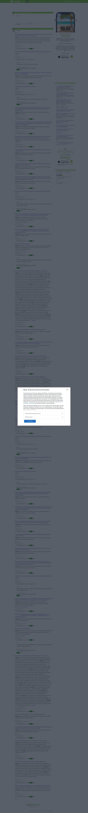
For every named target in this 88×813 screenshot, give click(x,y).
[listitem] (44, 413)
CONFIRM (30, 421)
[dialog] (44, 406)
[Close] (67, 390)
